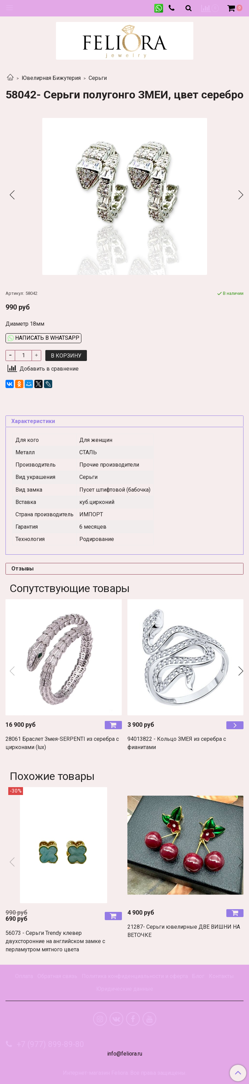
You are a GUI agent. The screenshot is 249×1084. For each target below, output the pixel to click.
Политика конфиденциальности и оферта (135, 976)
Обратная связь (57, 976)
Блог (198, 976)
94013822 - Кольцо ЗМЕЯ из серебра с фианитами (176, 743)
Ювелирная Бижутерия (51, 78)
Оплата (24, 976)
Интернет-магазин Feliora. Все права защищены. (124, 1073)
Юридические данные (124, 989)
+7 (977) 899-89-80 (49, 1044)
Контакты (221, 976)
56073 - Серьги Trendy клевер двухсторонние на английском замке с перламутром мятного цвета (55, 941)
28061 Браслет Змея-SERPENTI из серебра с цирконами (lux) (62, 743)
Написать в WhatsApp (43, 338)
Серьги (98, 78)
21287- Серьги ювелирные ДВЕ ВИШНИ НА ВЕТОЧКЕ (183, 931)
